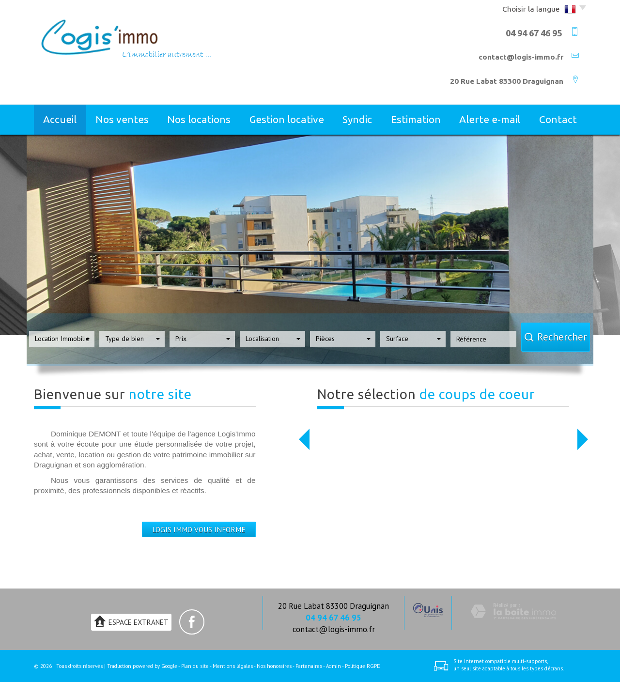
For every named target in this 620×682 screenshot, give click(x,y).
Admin (333, 666)
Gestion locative (286, 119)
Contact (558, 119)
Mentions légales (233, 666)
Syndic (357, 119)
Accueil (60, 119)
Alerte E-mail (489, 119)
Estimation (416, 119)
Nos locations (199, 119)
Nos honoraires (274, 666)
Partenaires (308, 666)
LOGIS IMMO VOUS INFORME (199, 529)
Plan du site (195, 666)
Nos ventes (122, 119)
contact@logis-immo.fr (521, 57)
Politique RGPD (363, 666)
